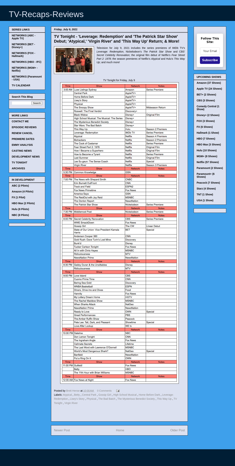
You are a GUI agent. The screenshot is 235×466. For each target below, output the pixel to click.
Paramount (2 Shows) (210, 168)
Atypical (68, 394)
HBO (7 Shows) (206, 138)
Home (120, 430)
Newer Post (62, 430)
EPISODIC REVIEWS (24, 127)
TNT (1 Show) (205, 194)
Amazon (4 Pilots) (22, 191)
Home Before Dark (150, 394)
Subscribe (210, 60)
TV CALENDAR (21, 85)
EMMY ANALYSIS (22, 144)
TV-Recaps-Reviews (46, 14)
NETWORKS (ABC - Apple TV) (23, 37)
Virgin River (71, 403)
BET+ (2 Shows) (206, 94)
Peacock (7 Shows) (208, 182)
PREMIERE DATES (23, 139)
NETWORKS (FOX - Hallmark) (23, 54)
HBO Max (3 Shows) (209, 144)
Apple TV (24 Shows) (209, 88)
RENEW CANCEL (22, 133)
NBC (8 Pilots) (20, 215)
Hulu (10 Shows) (207, 150)
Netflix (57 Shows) (208, 162)
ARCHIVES (18, 168)
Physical (92, 398)
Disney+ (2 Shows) (208, 115)
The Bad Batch (107, 398)
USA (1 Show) (205, 200)
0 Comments (104, 390)
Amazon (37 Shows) (209, 82)
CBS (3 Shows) (206, 100)
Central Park (89, 394)
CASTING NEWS (22, 150)
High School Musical (125, 394)
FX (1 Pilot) (18, 197)
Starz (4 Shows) (206, 188)
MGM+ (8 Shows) (207, 156)
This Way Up (164, 398)
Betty (77, 394)
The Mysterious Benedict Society (136, 398)
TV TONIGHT (19, 162)
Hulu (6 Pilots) (20, 209)
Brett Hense (73, 390)
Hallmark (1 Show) (208, 132)
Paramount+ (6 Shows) (206, 175)
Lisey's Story (77, 398)
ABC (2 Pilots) (20, 185)
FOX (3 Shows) (206, 121)
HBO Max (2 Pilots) (23, 203)
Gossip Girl (105, 394)
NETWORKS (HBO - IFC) (26, 61)
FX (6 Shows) (205, 126)
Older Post (177, 430)
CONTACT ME (20, 121)
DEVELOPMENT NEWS (26, 156)
